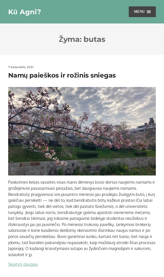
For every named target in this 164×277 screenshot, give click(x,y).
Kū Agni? (24, 12)
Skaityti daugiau (23, 264)
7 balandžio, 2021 (20, 67)
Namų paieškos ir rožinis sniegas (62, 75)
